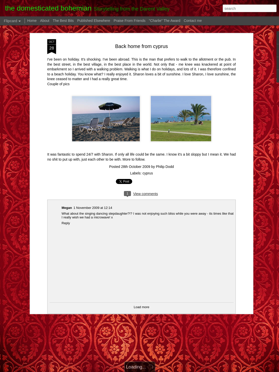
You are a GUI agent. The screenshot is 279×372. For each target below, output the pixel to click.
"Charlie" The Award (164, 21)
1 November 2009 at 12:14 (92, 208)
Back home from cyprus (141, 46)
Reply (66, 223)
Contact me (193, 21)
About (45, 21)
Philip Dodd (165, 167)
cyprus (148, 173)
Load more (141, 307)
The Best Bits (63, 21)
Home (31, 21)
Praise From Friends (130, 21)
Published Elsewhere (93, 21)
